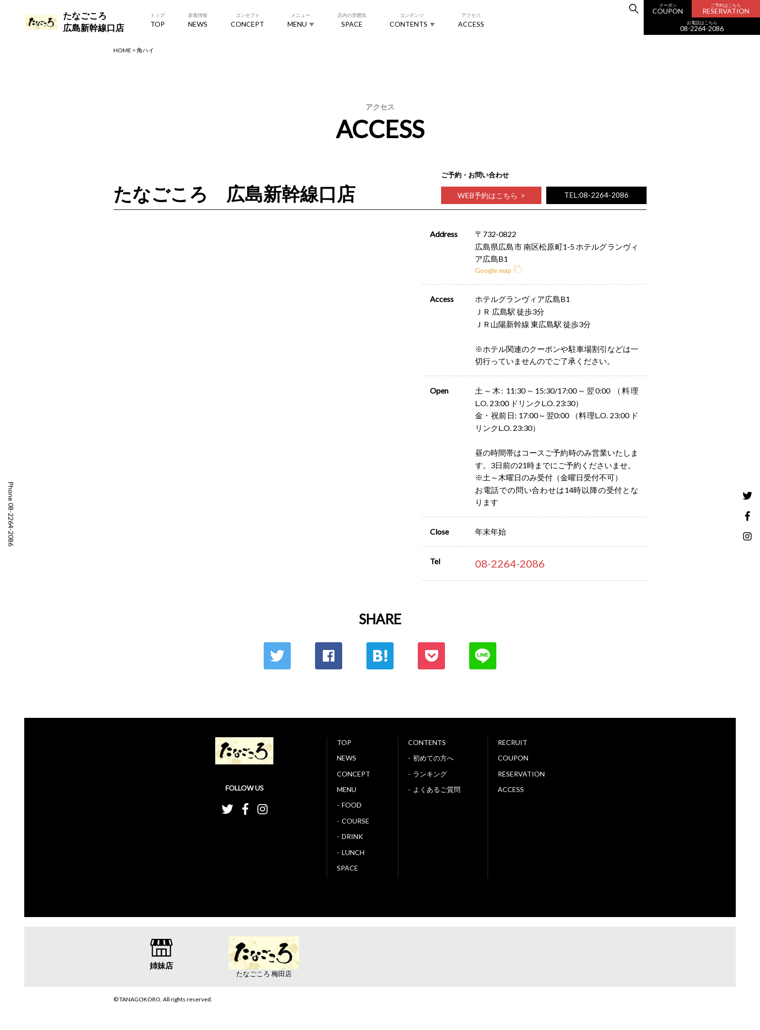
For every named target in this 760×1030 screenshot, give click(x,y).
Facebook (328, 655)
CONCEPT (247, 19)
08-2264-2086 (701, 26)
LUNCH (353, 852)
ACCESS (471, 19)
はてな (380, 655)
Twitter (277, 655)
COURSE (355, 821)
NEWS (197, 19)
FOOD (352, 805)
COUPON (667, 9)
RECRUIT (512, 742)
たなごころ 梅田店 (264, 973)
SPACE (351, 19)
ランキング (430, 774)
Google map (498, 270)
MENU (300, 20)
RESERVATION (725, 9)
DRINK (352, 836)
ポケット (431, 655)
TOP (157, 19)
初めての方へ (433, 758)
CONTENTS (412, 20)
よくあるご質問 (436, 789)
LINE (482, 655)
